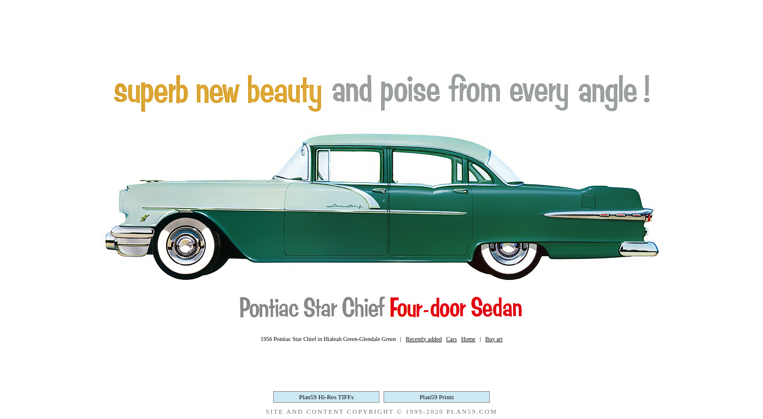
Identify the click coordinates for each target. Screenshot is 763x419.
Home (468, 339)
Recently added (424, 339)
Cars (451, 339)
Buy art (494, 339)
